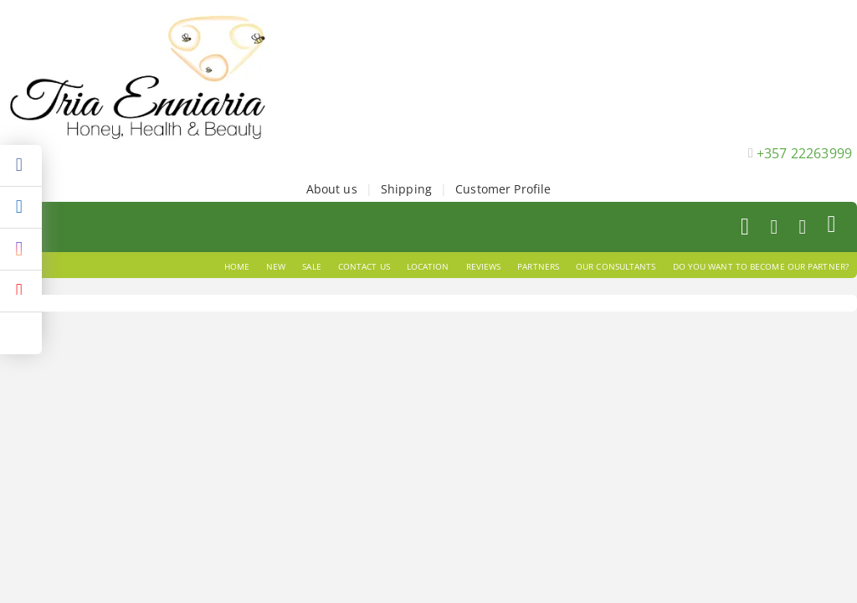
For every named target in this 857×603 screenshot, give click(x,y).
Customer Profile (503, 189)
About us (331, 189)
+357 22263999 (804, 153)
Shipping (406, 189)
